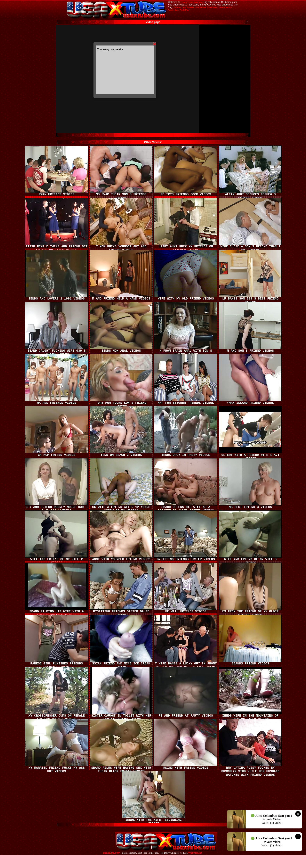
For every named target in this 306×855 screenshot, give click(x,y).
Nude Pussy (185, 10)
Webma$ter (195, 852)
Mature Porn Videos (196, 7)
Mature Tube (180, 7)
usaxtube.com (111, 852)
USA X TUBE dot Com (191, 2)
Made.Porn (212, 7)
